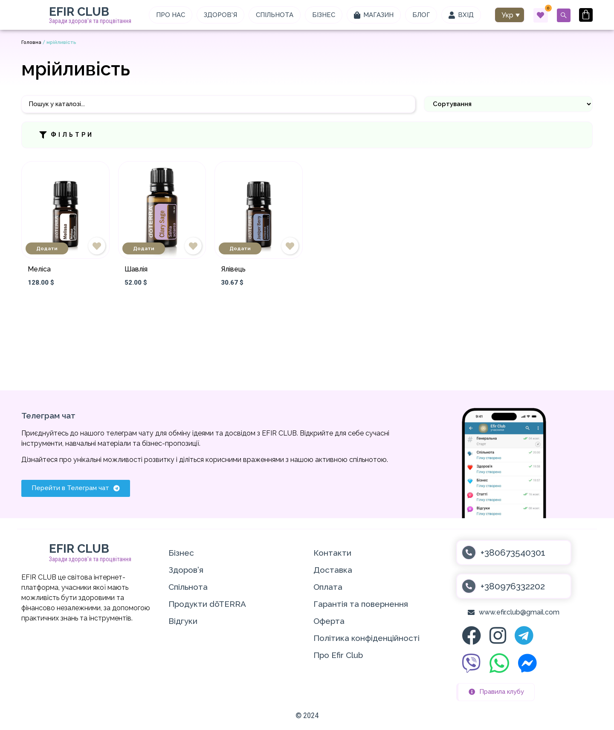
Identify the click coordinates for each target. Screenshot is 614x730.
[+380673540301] (468, 552)
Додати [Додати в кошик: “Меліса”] (47, 248)
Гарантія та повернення (360, 604)
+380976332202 (513, 586)
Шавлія (136, 269)
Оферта (329, 621)
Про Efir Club (338, 655)
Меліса (39, 269)
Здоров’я (185, 569)
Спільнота (188, 587)
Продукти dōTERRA (207, 604)
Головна (31, 42)
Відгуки (182, 621)
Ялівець (233, 269)
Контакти (332, 552)
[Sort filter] (508, 104)
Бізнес (181, 552)
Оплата (327, 587)
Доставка (332, 569)
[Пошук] (218, 104)
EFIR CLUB (79, 12)
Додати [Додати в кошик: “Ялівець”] (240, 248)
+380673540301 (513, 552)
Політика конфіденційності (366, 638)
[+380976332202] (468, 586)
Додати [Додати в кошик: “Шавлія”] (143, 248)
